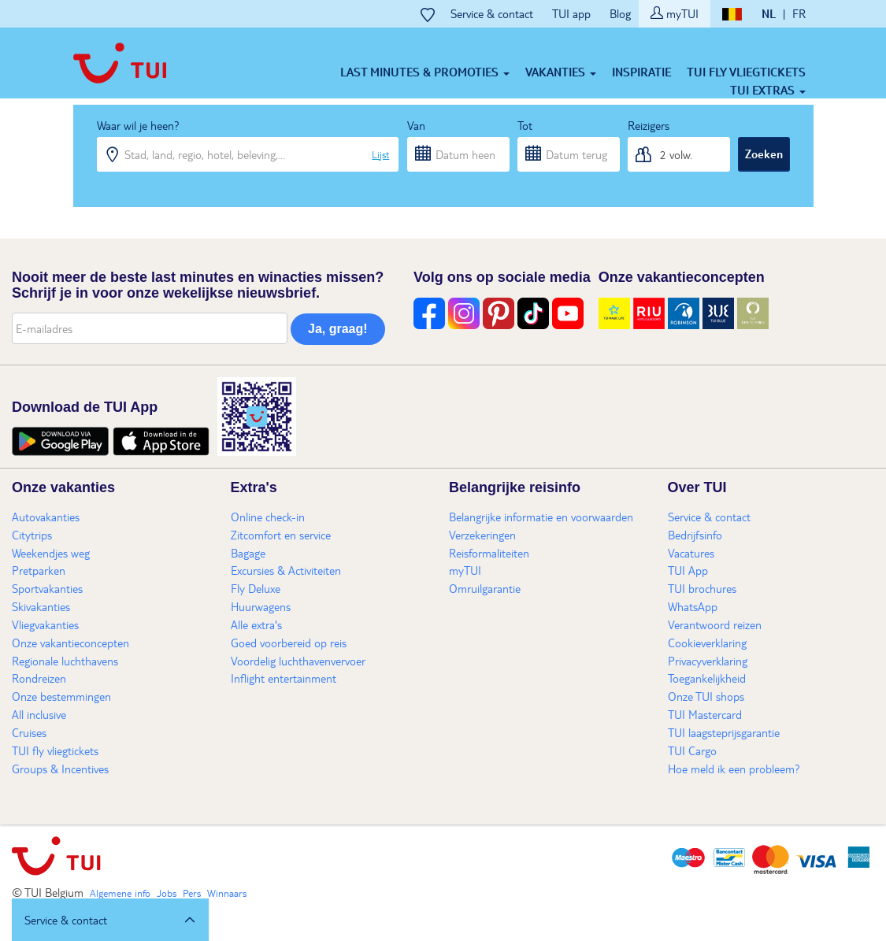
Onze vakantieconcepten (70, 642)
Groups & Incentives (60, 768)
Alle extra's (256, 624)
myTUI (675, 13)
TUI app (571, 13)
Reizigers (648, 125)
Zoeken (764, 153)
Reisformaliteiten (489, 553)
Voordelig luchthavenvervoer (298, 661)
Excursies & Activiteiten (286, 570)
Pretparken (38, 570)
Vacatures (691, 553)
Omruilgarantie (485, 588)
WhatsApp (692, 606)
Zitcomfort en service (281, 535)
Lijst (380, 154)
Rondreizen (39, 678)
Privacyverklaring (707, 661)
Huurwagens (261, 606)
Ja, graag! (338, 328)
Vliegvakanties (45, 624)
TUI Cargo (692, 750)
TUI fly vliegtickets (746, 72)
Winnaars (227, 893)
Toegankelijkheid (707, 678)
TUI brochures (702, 588)
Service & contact (491, 13)
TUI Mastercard (705, 714)
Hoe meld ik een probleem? (734, 768)
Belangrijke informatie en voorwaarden (541, 516)
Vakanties (560, 72)
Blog (620, 13)
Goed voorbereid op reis (289, 642)
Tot (524, 125)
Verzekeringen (482, 535)
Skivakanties (41, 606)
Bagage (248, 553)
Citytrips (32, 535)
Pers (192, 893)
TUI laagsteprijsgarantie (724, 732)
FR (799, 13)
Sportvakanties (47, 588)
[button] (110, 919)
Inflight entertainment (283, 678)
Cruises (29, 732)
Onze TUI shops (706, 696)
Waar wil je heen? (138, 125)
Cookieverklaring (707, 642)
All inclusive (39, 714)
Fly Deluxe (255, 588)
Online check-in (268, 516)
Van (416, 125)
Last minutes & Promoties (425, 72)
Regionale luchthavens (65, 661)
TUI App (688, 570)
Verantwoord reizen (715, 624)
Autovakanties (46, 516)
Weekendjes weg (51, 553)
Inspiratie (641, 72)
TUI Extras (768, 90)
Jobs (166, 893)
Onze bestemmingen (61, 696)
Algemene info (120, 893)
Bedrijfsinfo (695, 535)
